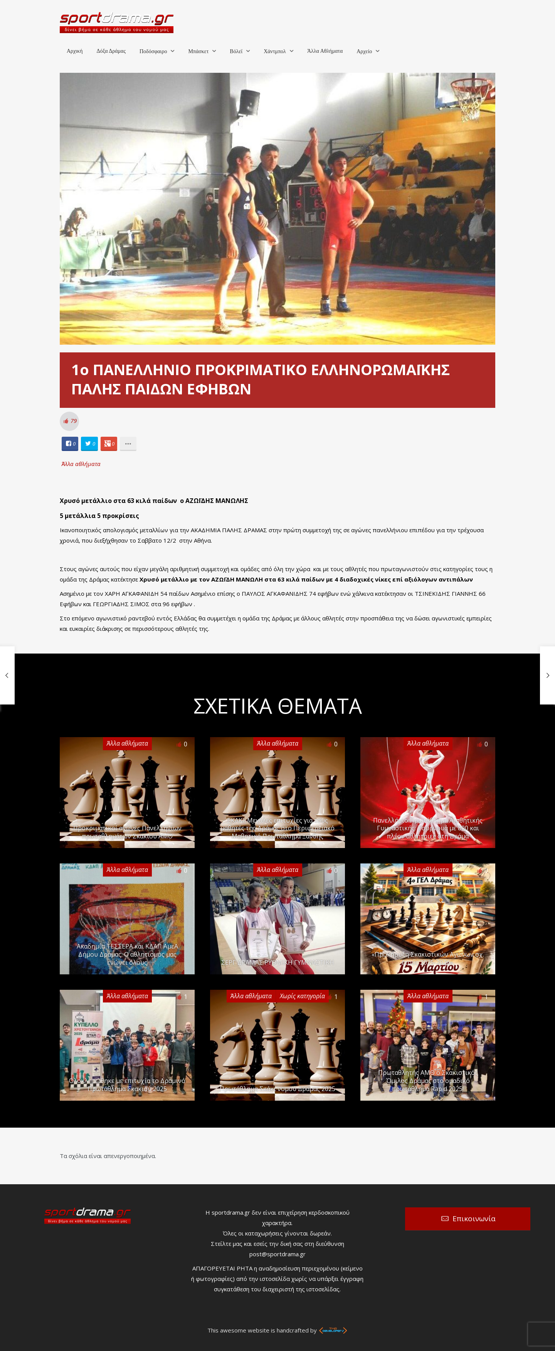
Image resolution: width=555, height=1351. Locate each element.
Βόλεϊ (236, 51)
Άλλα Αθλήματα (325, 51)
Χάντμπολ (275, 51)
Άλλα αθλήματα (81, 464)
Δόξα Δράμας (111, 51)
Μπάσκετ (198, 51)
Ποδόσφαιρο (153, 51)
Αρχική (74, 51)
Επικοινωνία (474, 1219)
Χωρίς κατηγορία (302, 996)
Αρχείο (364, 51)
